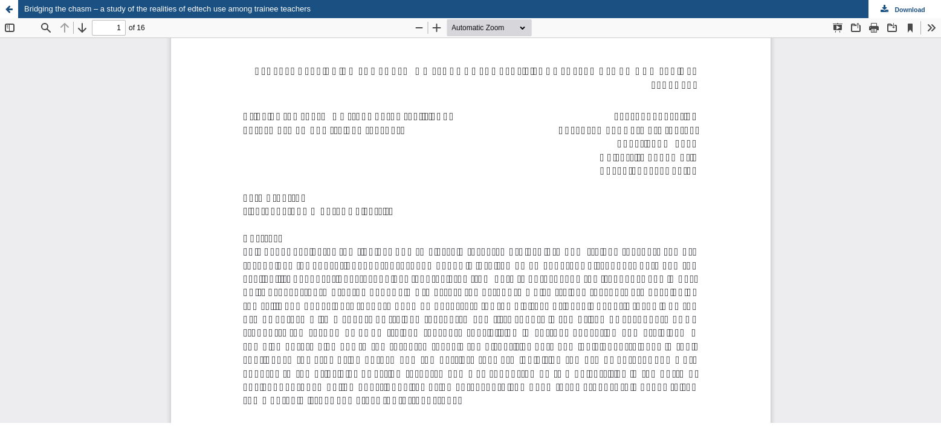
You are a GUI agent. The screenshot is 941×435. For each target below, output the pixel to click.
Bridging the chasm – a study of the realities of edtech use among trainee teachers (167, 8)
